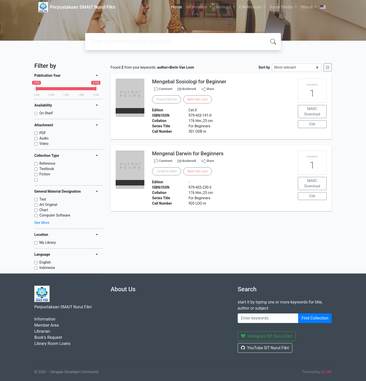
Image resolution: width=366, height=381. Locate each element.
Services (223, 7)
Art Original (48, 205)
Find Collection (314, 318)
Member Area (46, 325)
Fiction (44, 174)
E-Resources (250, 7)
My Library (47, 242)
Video (44, 144)
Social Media (281, 7)
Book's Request (48, 337)
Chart (43, 210)
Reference (47, 163)
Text (42, 199)
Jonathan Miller (166, 171)
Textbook (46, 169)
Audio (44, 138)
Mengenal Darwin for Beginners (187, 153)
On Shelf (46, 113)
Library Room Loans (52, 343)
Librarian (42, 331)
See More (41, 223)
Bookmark (189, 89)
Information (197, 7)
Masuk (307, 7)
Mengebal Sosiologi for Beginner (189, 82)
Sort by (264, 67)
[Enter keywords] (268, 318)
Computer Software (54, 215)
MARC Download (312, 111)
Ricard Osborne (166, 99)
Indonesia (47, 268)
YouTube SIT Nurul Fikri (265, 347)
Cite (312, 124)
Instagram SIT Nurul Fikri (266, 336)
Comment (163, 89)
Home (176, 7)
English (45, 262)
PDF (42, 133)
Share (207, 89)
